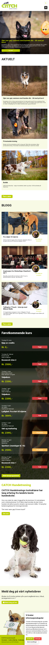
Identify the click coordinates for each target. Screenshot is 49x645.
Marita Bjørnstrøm (7, 373)
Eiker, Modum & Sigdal (8, 374)
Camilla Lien (5, 441)
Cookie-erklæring (12, 640)
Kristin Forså (5, 356)
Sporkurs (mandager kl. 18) (13, 446)
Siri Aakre (4, 407)
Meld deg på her (10, 602)
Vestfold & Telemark (8, 409)
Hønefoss (4, 443)
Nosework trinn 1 (9, 463)
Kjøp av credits (8, 343)
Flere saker (7, 196)
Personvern (4, 640)
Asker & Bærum (6, 357)
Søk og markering (9, 428)
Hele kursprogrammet (11, 476)
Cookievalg (21, 640)
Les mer (11, 50)
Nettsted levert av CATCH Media (10, 642)
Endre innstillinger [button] (32, 642)
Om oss (6, 514)
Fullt (39, 415)
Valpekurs (6, 377)
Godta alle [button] (29, 638)
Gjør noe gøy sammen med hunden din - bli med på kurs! (23, 41)
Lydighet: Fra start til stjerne (14, 411)
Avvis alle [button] (37, 638)
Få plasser (40, 432)
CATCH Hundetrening (16, 485)
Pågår (40, 347)
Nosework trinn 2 (9, 360)
